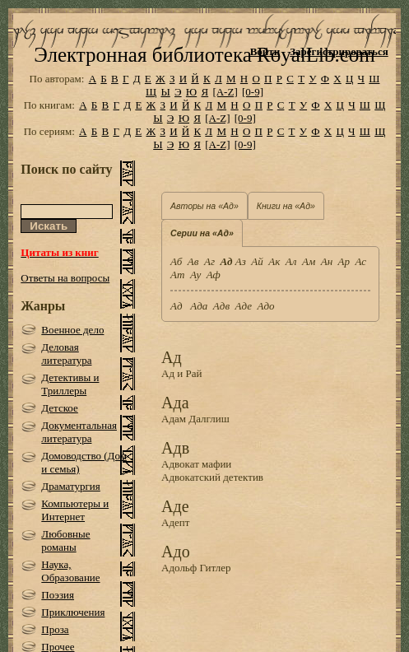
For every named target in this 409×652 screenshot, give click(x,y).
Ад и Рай (181, 373)
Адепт (175, 522)
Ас (361, 261)
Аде (243, 306)
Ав (193, 261)
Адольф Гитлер (196, 567)
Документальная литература (79, 432)
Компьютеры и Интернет (75, 510)
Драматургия (70, 486)
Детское (59, 408)
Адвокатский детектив (212, 477)
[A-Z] (224, 92)
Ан (326, 261)
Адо (265, 306)
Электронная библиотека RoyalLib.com (204, 55)
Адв (221, 306)
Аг (209, 261)
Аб (176, 261)
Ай (257, 261)
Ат (177, 274)
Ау (195, 274)
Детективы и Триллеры (70, 384)
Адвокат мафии (196, 464)
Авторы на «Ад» (204, 206)
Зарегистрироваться (339, 51)
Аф (214, 274)
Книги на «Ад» (286, 206)
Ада (198, 306)
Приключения (73, 612)
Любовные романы (65, 540)
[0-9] (252, 92)
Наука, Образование (70, 571)
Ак (274, 261)
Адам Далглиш (195, 418)
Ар (344, 261)
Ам (308, 261)
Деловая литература (66, 353)
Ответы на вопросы (65, 278)
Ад (177, 306)
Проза (54, 629)
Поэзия (57, 595)
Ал (291, 261)
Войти (265, 51)
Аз (240, 261)
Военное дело (72, 330)
